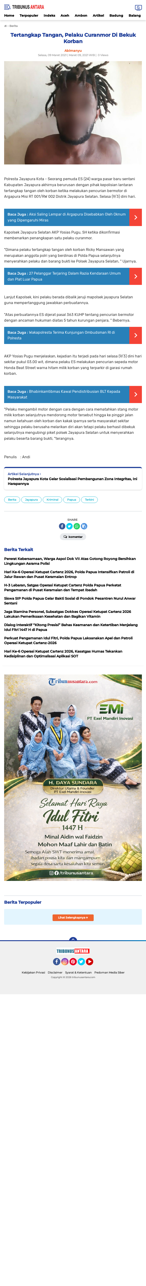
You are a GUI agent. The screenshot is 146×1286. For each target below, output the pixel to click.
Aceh (65, 15)
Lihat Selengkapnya (73, 917)
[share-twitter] (69, 526)
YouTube (93, 963)
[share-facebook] (62, 526)
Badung (116, 15)
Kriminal (52, 499)
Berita (12, 499)
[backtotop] (73, 941)
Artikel (98, 15)
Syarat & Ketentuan (78, 972)
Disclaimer (55, 972)
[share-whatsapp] (77, 526)
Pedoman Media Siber (109, 972)
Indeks (49, 15)
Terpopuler (29, 15)
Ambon (81, 15)
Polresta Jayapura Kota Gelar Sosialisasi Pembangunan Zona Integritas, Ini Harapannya (72, 481)
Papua (71, 499)
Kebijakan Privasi (33, 972)
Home (9, 15)
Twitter (83, 963)
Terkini (89, 499)
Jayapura (31, 499)
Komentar (73, 536)
